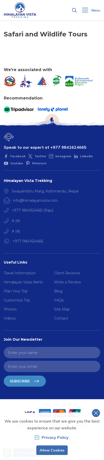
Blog (58, 291)
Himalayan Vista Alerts (23, 282)
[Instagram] (60, 156)
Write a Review (67, 282)
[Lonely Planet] (53, 109)
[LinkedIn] (83, 156)
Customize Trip (17, 300)
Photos (10, 309)
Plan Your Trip (16, 291)
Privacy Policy (52, 437)
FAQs (59, 300)
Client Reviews (67, 273)
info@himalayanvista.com (35, 200)
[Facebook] (15, 156)
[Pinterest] (36, 163)
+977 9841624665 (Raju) (32, 210)
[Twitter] (37, 156)
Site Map (62, 309)
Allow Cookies (52, 450)
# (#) (16, 221)
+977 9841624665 (68, 147)
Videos (10, 318)
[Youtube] (13, 163)
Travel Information (20, 273)
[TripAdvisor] (19, 109)
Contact (61, 318)
